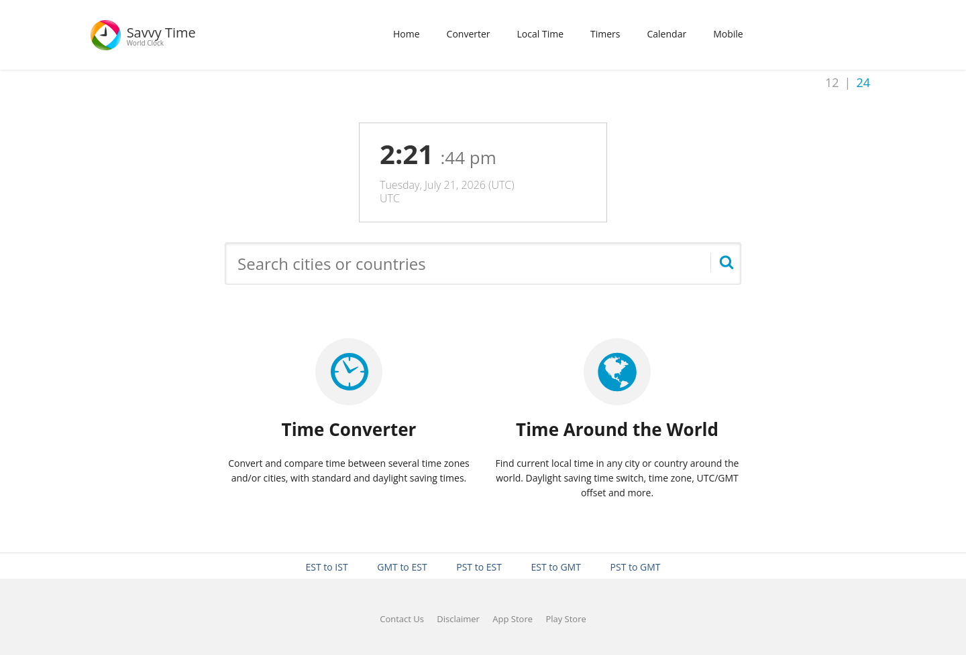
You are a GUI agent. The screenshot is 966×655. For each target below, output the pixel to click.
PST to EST (479, 567)
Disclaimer (458, 619)
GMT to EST (402, 567)
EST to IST (326, 567)
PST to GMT (635, 567)
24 (863, 82)
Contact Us (402, 619)
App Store (512, 619)
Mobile (728, 33)
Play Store (565, 619)
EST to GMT (556, 567)
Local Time (540, 33)
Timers (605, 33)
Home (406, 33)
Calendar (666, 33)
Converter (468, 33)
